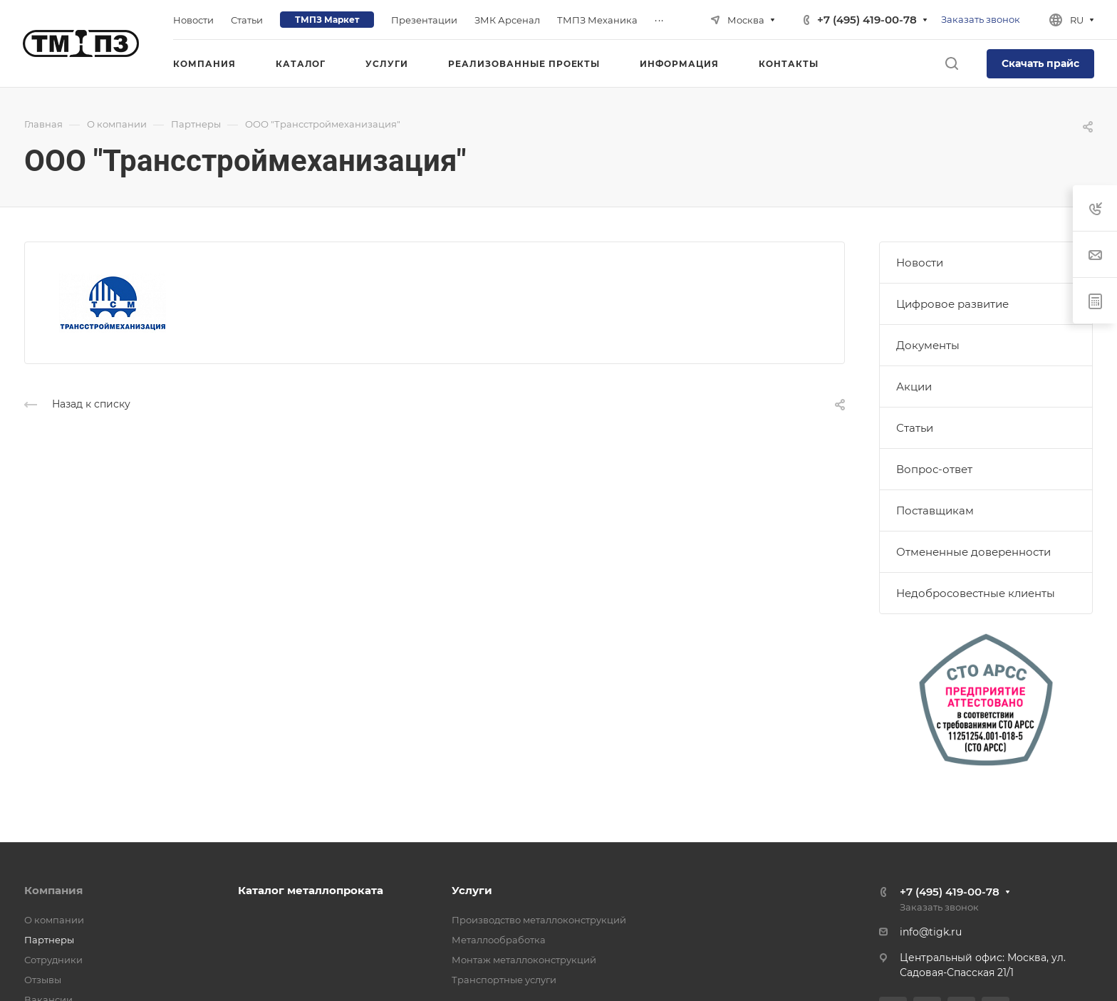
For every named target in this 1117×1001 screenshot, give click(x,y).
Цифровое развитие (952, 304)
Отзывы (42, 979)
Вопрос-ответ (934, 469)
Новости (919, 262)
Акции (914, 386)
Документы (928, 345)
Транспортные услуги (504, 979)
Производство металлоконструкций (539, 919)
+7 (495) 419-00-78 (867, 19)
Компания (53, 890)
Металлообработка (499, 939)
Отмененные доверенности (973, 552)
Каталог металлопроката (310, 890)
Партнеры (49, 939)
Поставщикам (935, 510)
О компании (54, 919)
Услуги (472, 890)
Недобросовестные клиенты (975, 593)
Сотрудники (53, 959)
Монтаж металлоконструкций (524, 959)
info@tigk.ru (931, 931)
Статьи (914, 428)
